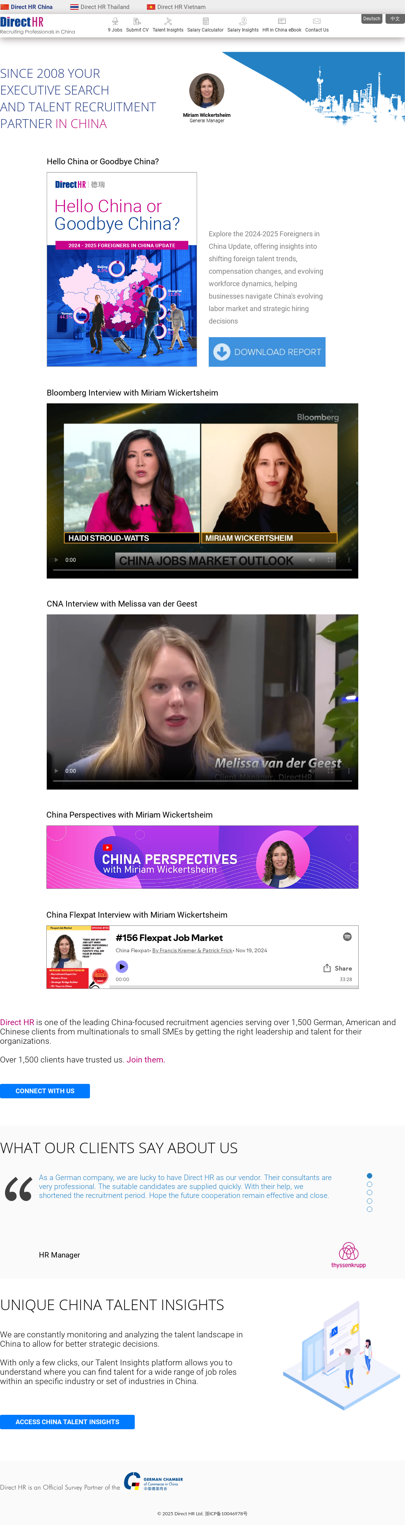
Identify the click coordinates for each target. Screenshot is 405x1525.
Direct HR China (26, 7)
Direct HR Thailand (99, 7)
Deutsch (371, 18)
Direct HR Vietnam (176, 7)
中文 (395, 18)
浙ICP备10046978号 (226, 1513)
